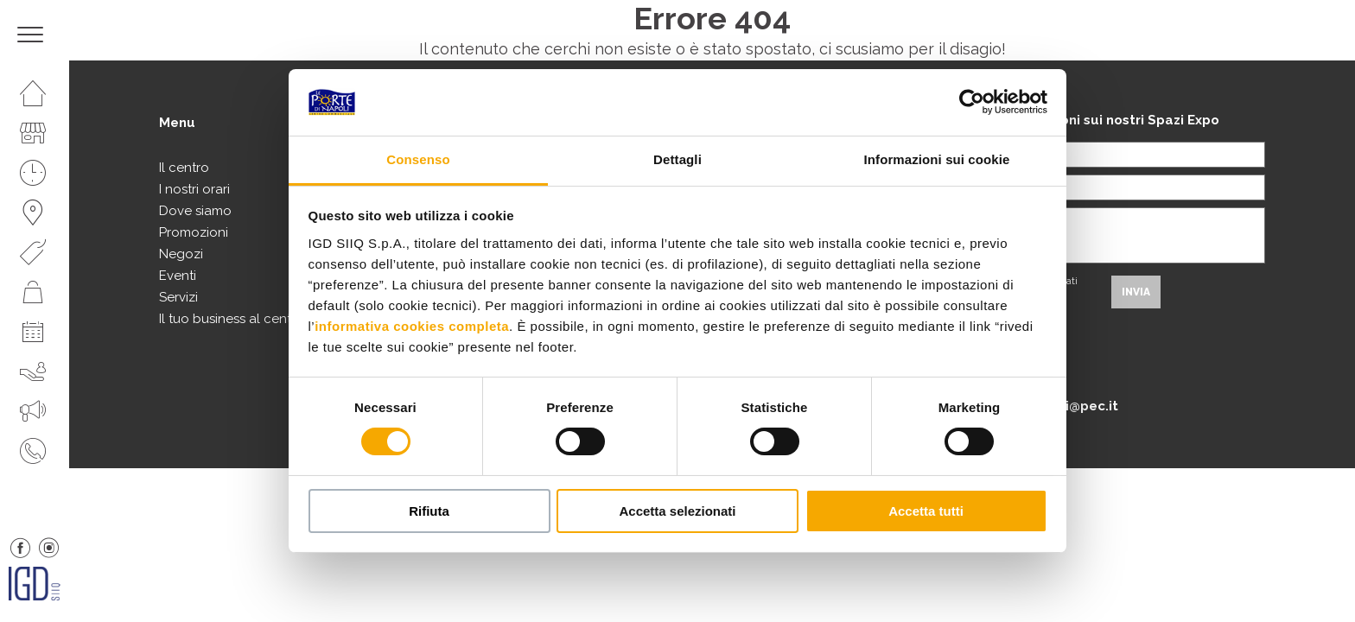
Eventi (177, 275)
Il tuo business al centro (231, 319)
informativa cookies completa (412, 326)
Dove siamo (195, 211)
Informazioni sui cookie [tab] (937, 159)
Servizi (178, 297)
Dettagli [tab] (677, 159)
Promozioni (193, 232)
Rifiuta (429, 511)
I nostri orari (194, 189)
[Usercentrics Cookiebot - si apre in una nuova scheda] (971, 102)
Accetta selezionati (677, 511)
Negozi (181, 254)
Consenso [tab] (417, 159)
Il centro (184, 167)
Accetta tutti (926, 511)
